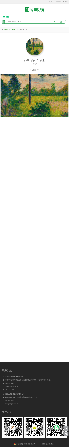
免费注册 (58, 2)
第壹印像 (7, 29)
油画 (13, 29)
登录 (51, 2)
